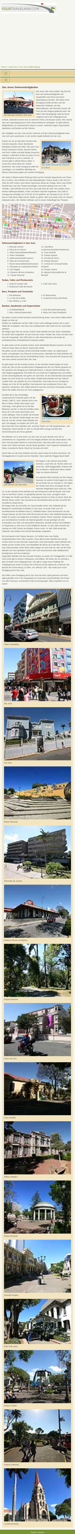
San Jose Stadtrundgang (30, 67)
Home (3, 67)
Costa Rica (12, 67)
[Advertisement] (25, 38)
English (33, 1532)
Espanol (41, 1532)
